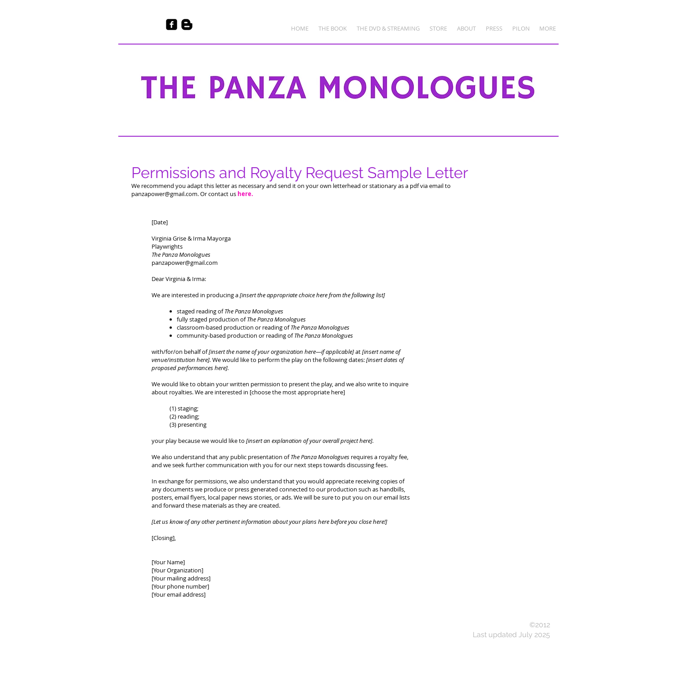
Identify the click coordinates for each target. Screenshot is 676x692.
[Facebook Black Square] (171, 24)
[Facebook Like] (135, 24)
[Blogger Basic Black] (187, 24)
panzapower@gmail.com (164, 194)
